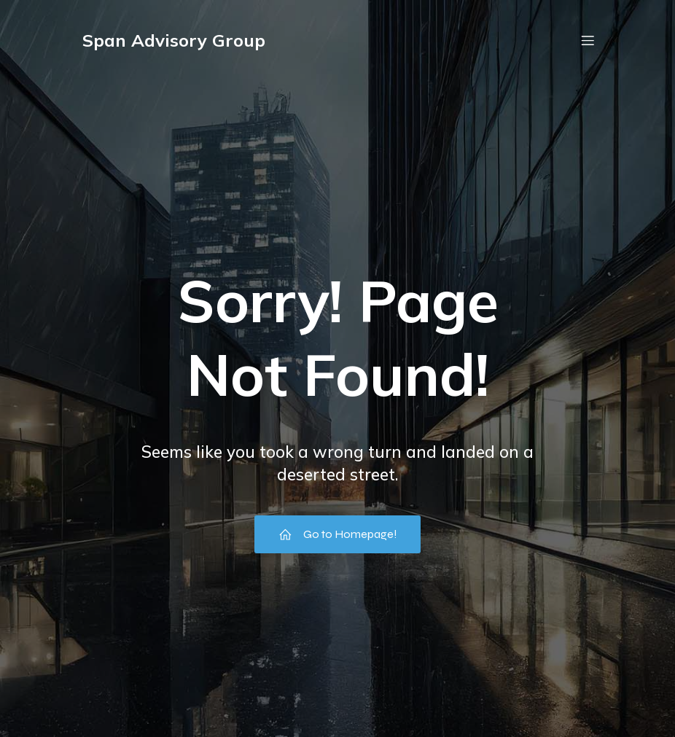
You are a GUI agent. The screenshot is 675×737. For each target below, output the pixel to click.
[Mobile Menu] (587, 40)
